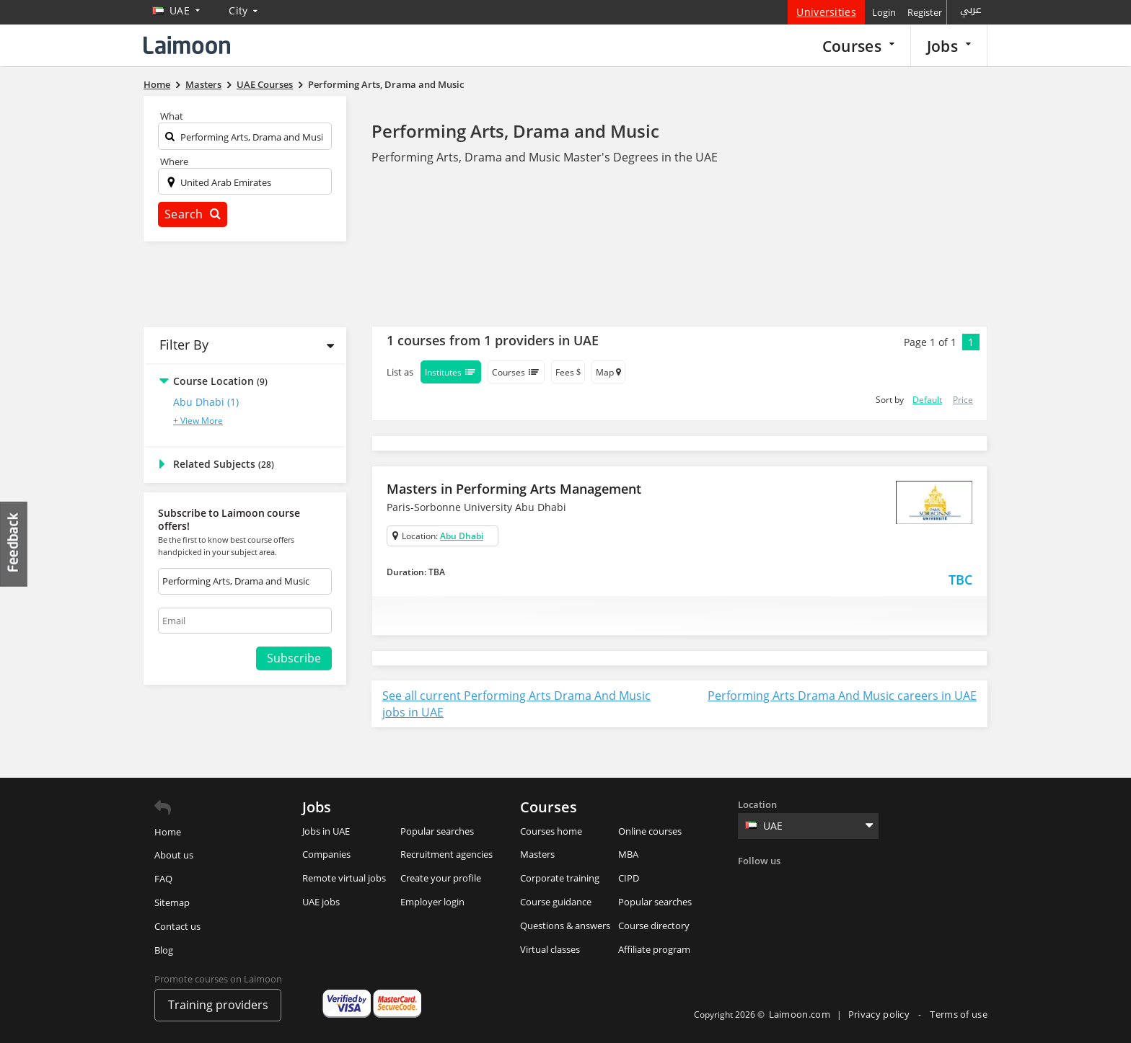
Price (963, 400)
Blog (163, 950)
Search (192, 214)
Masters (537, 854)
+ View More (198, 420)
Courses (858, 45)
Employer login (432, 901)
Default (927, 400)
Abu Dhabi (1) (206, 402)
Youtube (869, 882)
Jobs (949, 45)
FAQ (163, 878)
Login (884, 12)
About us (173, 854)
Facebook (751, 882)
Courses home (551, 831)
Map (608, 372)
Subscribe (294, 658)
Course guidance (555, 901)
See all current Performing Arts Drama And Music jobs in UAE (516, 704)
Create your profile (440, 877)
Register (924, 12)
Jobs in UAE (326, 831)
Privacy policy (880, 1014)
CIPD (628, 877)
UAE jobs (321, 901)
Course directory (654, 925)
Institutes (451, 371)
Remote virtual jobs (344, 877)
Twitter (780, 882)
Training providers (218, 1005)
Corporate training (559, 877)
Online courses (650, 831)
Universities (826, 12)
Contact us (177, 926)
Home (167, 831)
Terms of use (958, 1014)
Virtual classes (550, 949)
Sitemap (172, 902)
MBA (628, 854)
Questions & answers (565, 925)
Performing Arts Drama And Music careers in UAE (842, 696)
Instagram (840, 882)
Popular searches (437, 831)
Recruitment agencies (446, 854)
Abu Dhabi (461, 536)
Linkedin (810, 882)
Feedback (14, 544)
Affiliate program (654, 949)
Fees (568, 372)
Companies (326, 854)
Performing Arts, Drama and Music (515, 131)
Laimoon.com (799, 1014)
